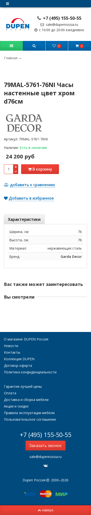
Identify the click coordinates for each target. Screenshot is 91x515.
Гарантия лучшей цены (23, 386)
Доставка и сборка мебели (26, 399)
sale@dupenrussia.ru (59, 24)
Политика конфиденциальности (30, 372)
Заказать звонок (45, 445)
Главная (11, 58)
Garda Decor (71, 256)
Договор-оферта (18, 365)
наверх (45, 510)
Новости (11, 345)
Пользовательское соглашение (30, 419)
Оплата (10, 393)
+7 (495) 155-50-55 (59, 18)
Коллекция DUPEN (19, 359)
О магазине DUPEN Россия (26, 339)
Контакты (12, 352)
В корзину (40, 169)
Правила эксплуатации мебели (29, 412)
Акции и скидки (16, 406)
